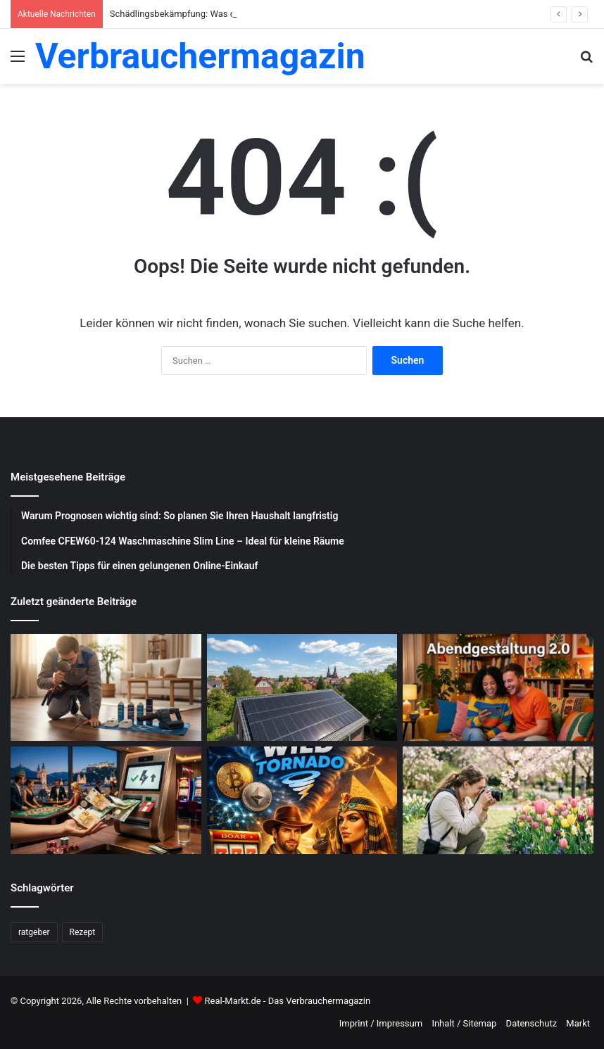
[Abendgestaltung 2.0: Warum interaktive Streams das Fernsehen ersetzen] (498, 688)
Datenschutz (531, 1023)
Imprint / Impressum (380, 1023)
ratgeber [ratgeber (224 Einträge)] (34, 932)
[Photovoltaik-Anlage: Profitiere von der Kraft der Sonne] (302, 688)
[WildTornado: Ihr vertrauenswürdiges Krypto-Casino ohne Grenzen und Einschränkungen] (302, 800)
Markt (578, 1023)
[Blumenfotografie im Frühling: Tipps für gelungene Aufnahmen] (498, 800)
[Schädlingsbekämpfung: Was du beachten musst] (106, 688)
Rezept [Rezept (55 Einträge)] (83, 932)
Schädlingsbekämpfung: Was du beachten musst (209, 13)
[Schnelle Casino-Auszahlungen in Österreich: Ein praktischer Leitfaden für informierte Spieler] (106, 800)
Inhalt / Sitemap (464, 1023)
